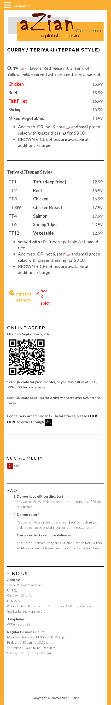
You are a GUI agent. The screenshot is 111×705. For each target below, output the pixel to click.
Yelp (13, 465)
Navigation (21, 6)
